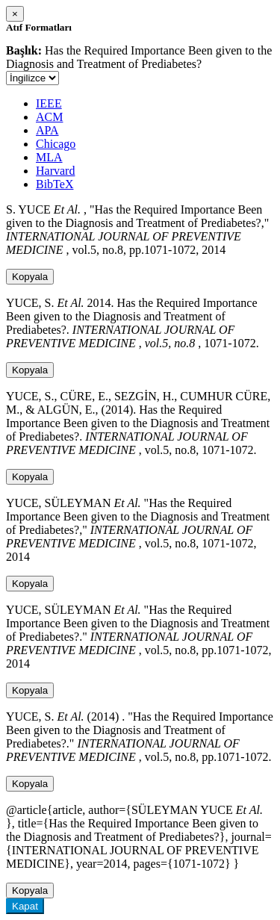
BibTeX (54, 184)
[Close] (15, 14)
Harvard (55, 170)
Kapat (25, 906)
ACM (49, 117)
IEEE (49, 103)
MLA (49, 157)
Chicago (55, 143)
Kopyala (30, 276)
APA (47, 130)
